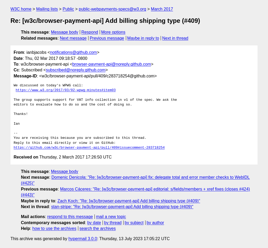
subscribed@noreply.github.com (75, 70)
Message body (64, 32)
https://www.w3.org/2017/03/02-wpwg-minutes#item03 (66, 90)
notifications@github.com (73, 52)
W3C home (20, 9)
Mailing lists (47, 9)
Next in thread (175, 38)
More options (113, 32)
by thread (113, 222)
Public (68, 9)
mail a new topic (111, 216)
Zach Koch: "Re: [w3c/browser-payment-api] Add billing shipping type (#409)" (129, 201)
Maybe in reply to (143, 38)
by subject (134, 222)
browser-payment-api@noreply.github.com (111, 64)
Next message (73, 38)
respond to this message (70, 216)
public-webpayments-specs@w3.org (112, 9)
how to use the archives (54, 228)
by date (94, 222)
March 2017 (162, 9)
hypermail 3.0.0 (82, 238)
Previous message (107, 38)
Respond (89, 32)
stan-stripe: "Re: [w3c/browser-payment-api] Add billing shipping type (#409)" (122, 206)
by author (155, 222)
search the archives (98, 228)
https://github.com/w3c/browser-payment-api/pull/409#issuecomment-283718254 (89, 147)
